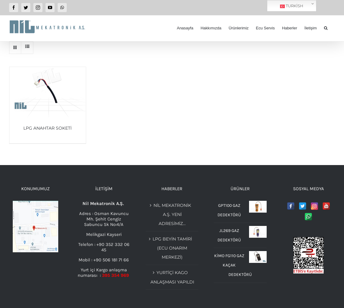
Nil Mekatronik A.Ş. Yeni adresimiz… (172, 214)
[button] (326, 28)
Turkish (291, 6)
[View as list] (27, 46)
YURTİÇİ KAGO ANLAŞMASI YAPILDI (172, 277)
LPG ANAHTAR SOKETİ (47, 128)
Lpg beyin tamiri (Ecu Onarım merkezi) (172, 248)
